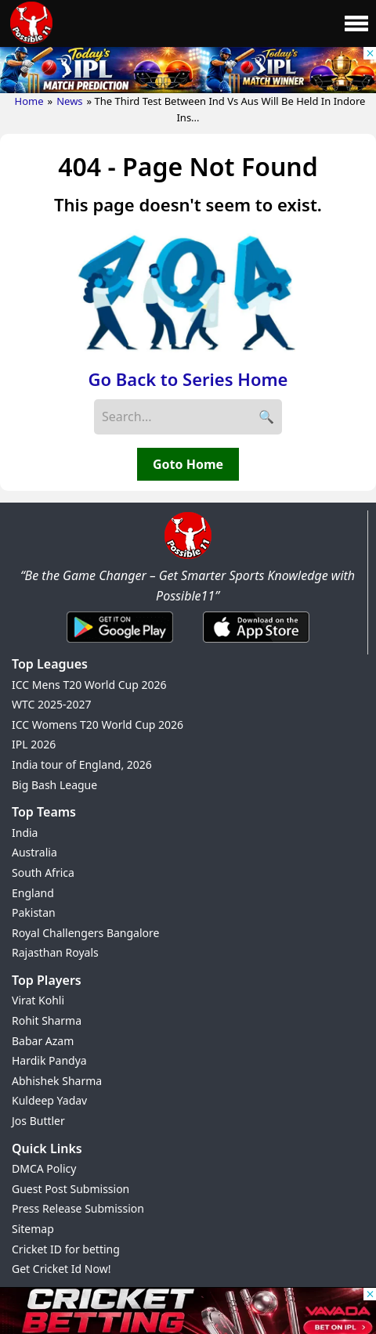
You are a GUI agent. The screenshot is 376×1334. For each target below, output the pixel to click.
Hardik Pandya (49, 1060)
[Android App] (120, 643)
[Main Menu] (356, 23)
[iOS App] (256, 643)
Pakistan (34, 912)
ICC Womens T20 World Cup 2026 (97, 724)
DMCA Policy (44, 1168)
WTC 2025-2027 (52, 704)
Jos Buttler (38, 1120)
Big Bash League (54, 784)
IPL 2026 (34, 744)
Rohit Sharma (46, 1020)
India (25, 832)
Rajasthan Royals (55, 952)
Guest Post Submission (70, 1188)
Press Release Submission (78, 1208)
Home (29, 101)
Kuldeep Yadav (49, 1100)
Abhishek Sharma (57, 1080)
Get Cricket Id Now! (61, 1268)
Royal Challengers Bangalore (85, 932)
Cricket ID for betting (66, 1249)
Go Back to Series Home (188, 379)
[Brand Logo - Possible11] (188, 555)
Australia (34, 852)
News (69, 101)
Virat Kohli (38, 1000)
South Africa (43, 872)
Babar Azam (43, 1040)
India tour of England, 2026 (82, 764)
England (33, 892)
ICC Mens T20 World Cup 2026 (89, 684)
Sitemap (33, 1228)
